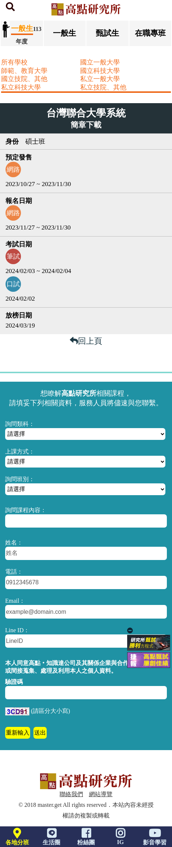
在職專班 (150, 33)
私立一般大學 (100, 79)
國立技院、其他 (24, 79)
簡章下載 (86, 125)
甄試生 (107, 33)
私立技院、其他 (103, 87)
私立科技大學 (21, 87)
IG (120, 838)
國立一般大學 (100, 62)
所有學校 (14, 62)
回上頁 (86, 341)
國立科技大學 (100, 70)
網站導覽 (100, 794)
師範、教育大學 (24, 70)
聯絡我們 (71, 794)
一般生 (64, 33)
